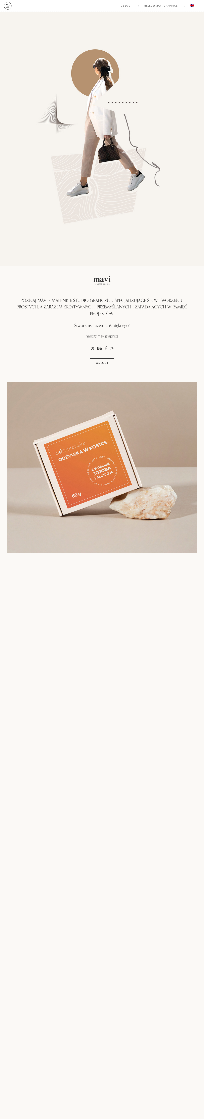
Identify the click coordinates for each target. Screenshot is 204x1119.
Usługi (126, 5)
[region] (102, 556)
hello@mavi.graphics (161, 5)
